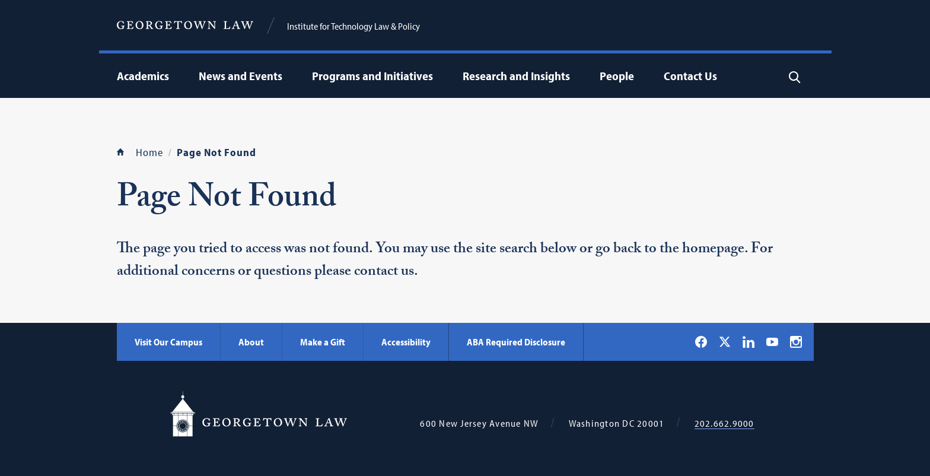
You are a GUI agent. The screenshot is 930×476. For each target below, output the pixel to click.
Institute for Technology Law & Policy (353, 26)
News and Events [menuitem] (240, 75)
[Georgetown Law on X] (725, 341)
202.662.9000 (724, 423)
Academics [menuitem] (143, 75)
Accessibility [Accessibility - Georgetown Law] (406, 342)
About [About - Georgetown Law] (251, 342)
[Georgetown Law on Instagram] (796, 342)
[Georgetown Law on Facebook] (701, 342)
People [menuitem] (617, 75)
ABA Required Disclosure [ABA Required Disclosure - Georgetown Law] (516, 342)
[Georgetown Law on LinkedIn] (748, 342)
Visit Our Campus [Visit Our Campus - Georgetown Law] (168, 342)
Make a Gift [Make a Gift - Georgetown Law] (322, 342)
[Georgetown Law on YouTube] (772, 342)
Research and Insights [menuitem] (516, 75)
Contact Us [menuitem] (690, 75)
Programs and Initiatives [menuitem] (372, 75)
